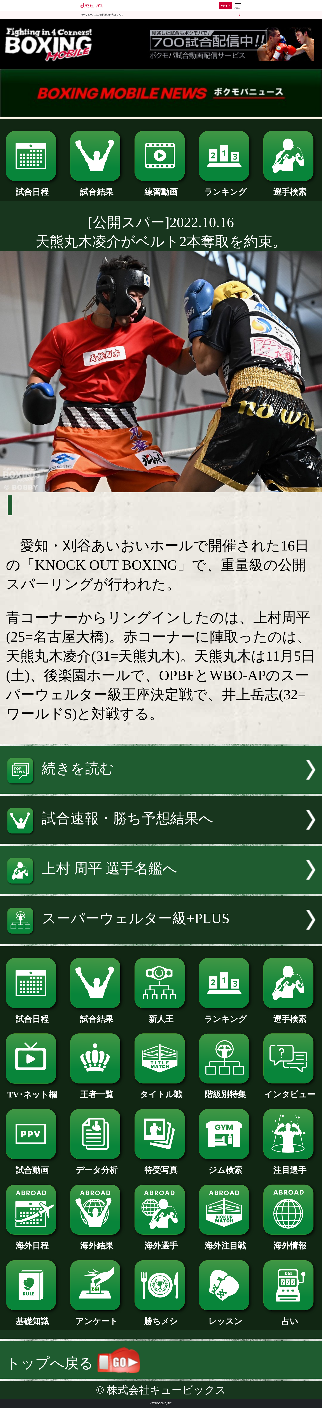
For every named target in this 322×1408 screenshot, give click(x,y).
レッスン (225, 1317)
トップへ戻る (73, 1363)
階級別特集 (225, 1090)
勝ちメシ (161, 1317)
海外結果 (96, 1241)
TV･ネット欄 (32, 1090)
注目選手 (290, 1166)
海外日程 (32, 1241)
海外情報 (290, 1241)
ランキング (225, 187)
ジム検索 (225, 1166)
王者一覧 (96, 1090)
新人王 (161, 1015)
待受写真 (161, 1166)
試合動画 (32, 1166)
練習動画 (161, 187)
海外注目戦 (225, 1241)
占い (290, 1317)
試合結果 (96, 187)
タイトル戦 (161, 1090)
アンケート (96, 1317)
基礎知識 (32, 1317)
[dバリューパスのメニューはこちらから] (238, 6)
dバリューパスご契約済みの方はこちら (102, 14)
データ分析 (96, 1166)
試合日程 (32, 187)
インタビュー (290, 1090)
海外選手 (161, 1241)
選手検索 (290, 187)
